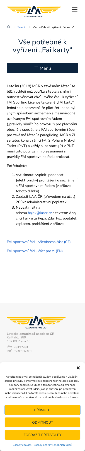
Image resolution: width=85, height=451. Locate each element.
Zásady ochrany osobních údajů (53, 445)
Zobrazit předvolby (42, 435)
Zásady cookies (22, 445)
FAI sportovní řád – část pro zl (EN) (35, 250)
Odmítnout (42, 422)
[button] (78, 368)
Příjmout (42, 410)
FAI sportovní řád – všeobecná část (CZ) (39, 241)
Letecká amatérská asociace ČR (34, 11)
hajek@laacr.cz (40, 212)
